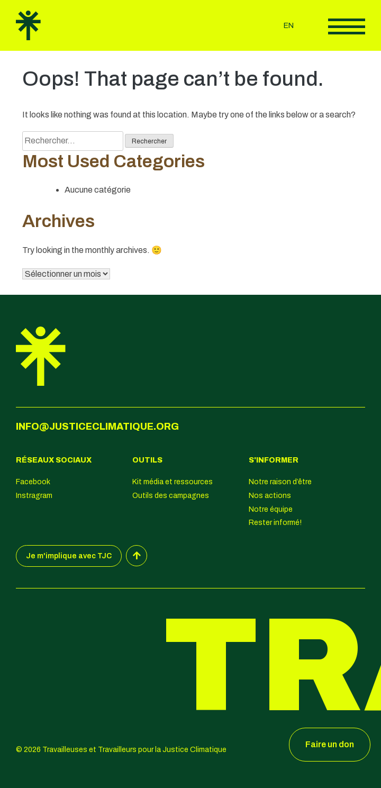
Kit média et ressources (172, 482)
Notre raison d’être (280, 482)
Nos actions (270, 496)
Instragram (34, 496)
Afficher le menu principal (346, 26)
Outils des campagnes (170, 496)
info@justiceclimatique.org (97, 426)
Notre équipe (271, 509)
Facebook (33, 482)
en (289, 26)
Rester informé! (275, 523)
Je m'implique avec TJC (69, 556)
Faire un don (329, 744)
